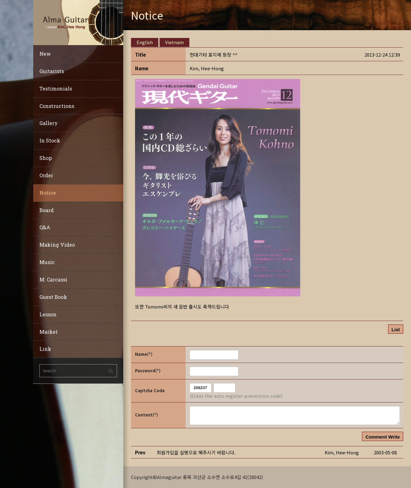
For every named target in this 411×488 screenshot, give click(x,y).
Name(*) (143, 354)
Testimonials (55, 88)
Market (48, 331)
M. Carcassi (53, 279)
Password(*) (147, 371)
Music (47, 262)
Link (45, 349)
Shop (45, 158)
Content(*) (146, 415)
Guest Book (53, 297)
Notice (47, 192)
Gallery (48, 123)
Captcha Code (150, 390)
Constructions (56, 106)
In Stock (49, 140)
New (45, 53)
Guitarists (51, 71)
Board (46, 210)
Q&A (44, 227)
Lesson (47, 314)
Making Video (57, 244)
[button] (207, 68)
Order (46, 175)
